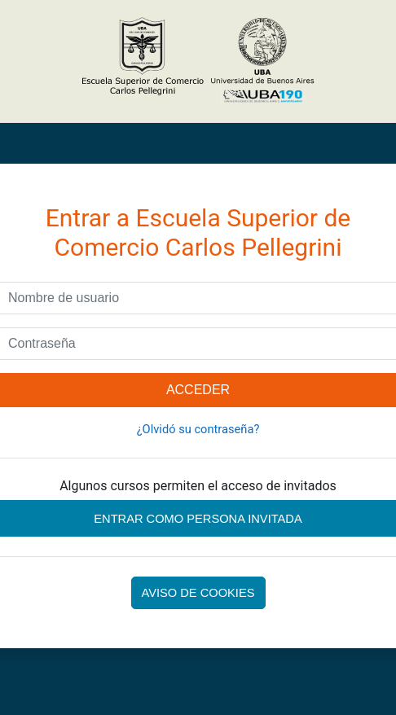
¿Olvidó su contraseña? (198, 429)
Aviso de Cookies (198, 592)
